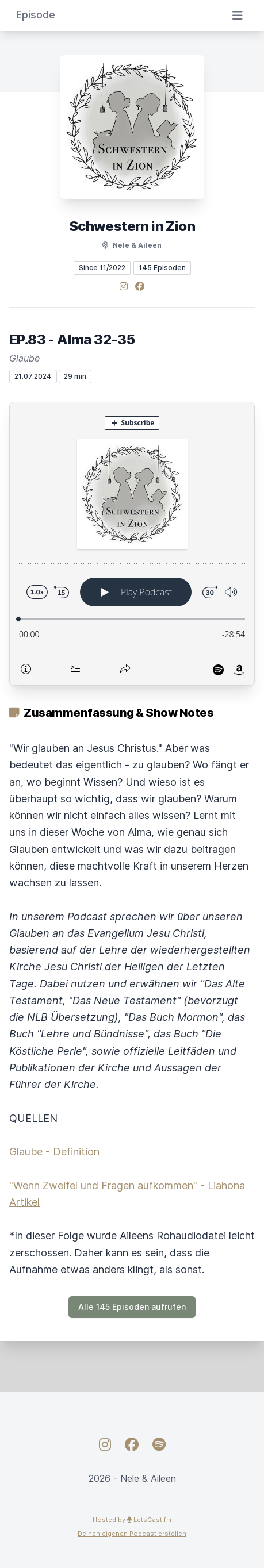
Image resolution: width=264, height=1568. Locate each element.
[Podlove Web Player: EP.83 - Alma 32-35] (132, 543)
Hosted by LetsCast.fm (132, 1520)
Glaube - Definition (54, 1152)
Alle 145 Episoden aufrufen (132, 1307)
